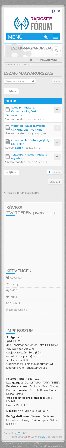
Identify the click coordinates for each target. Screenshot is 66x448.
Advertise (13, 277)
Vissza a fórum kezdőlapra (21, 192)
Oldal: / (55, 182)
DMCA (11, 290)
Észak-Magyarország (28, 73)
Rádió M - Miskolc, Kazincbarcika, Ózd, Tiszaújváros (21, 111)
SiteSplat (43, 437)
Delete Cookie (16, 309)
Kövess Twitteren (30, 210)
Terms (11, 296)
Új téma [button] (11, 91)
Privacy (12, 284)
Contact (13, 303)
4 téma (57, 81)
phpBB (17, 433)
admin (19, 147)
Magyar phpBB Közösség (36, 443)
